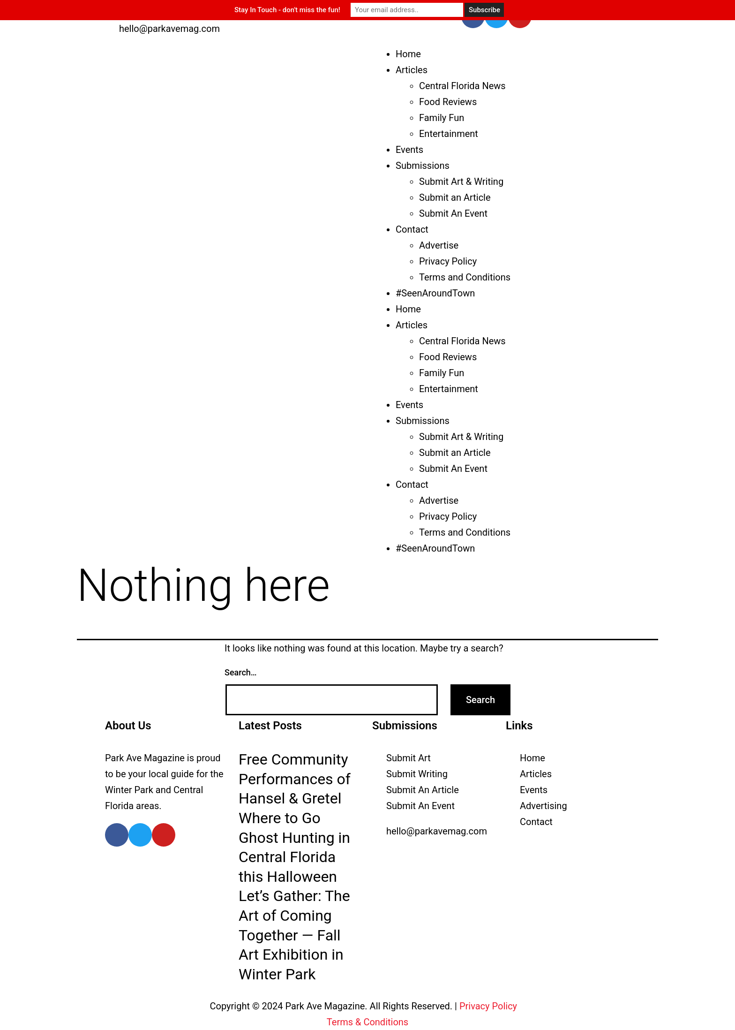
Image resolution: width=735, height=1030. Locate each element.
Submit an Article (455, 197)
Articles (412, 70)
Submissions (423, 165)
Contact (412, 229)
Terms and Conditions (464, 277)
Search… (241, 672)
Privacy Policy (448, 261)
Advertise (438, 245)
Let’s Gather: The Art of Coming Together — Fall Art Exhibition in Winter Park (294, 935)
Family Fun (441, 117)
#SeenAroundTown (435, 293)
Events (409, 149)
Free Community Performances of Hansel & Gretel (295, 778)
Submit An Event (453, 213)
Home (408, 54)
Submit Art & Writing (461, 181)
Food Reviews (448, 101)
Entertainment (448, 133)
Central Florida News (462, 85)
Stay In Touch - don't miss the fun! (287, 10)
